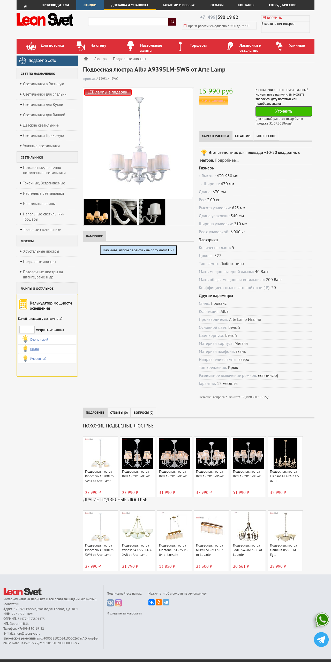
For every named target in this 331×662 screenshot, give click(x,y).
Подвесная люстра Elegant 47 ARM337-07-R (284, 476)
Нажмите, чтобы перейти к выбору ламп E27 (138, 250)
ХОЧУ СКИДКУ (213, 101)
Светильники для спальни (44, 94)
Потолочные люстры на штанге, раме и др (43, 274)
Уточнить (283, 111)
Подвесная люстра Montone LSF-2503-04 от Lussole (173, 550)
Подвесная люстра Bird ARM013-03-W (136, 474)
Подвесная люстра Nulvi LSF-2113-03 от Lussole (209, 550)
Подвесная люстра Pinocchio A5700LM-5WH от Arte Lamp (100, 476)
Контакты (246, 5)
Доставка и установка (129, 5)
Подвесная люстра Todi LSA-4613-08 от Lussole (247, 550)
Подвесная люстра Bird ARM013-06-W (210, 474)
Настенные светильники (43, 193)
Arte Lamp (238, 319)
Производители (55, 5)
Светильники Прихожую (43, 135)
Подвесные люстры (39, 261)
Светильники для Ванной (44, 115)
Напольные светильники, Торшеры (44, 217)
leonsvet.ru (11, 604)
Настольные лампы (39, 203)
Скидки (90, 5)
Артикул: (89, 79)
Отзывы (216, 5)
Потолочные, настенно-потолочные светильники (44, 170)
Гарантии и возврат (179, 5)
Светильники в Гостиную (43, 84)
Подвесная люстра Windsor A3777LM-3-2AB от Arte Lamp (137, 550)
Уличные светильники (41, 146)
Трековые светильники (42, 229)
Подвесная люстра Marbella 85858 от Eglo (283, 550)
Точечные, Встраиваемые (44, 183)
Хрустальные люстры (41, 251)
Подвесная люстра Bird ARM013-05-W (173, 474)
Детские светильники (41, 125)
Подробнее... (226, 160)
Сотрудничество (283, 5)
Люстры (100, 59)
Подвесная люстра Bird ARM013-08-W (247, 474)
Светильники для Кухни (43, 104)
